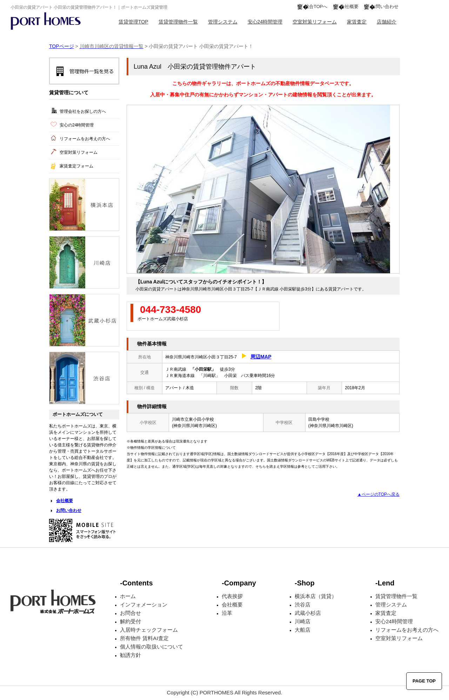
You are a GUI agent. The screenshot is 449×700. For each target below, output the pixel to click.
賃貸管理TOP (133, 22)
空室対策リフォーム (315, 22)
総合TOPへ (316, 6)
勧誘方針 (130, 655)
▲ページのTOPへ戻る (378, 494)
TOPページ (61, 46)
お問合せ (130, 613)
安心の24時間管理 (77, 125)
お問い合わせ (384, 6)
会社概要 (349, 6)
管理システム (222, 22)
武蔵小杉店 (308, 613)
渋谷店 (302, 605)
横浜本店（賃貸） (316, 596)
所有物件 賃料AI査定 (144, 638)
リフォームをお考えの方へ (85, 138)
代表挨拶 (232, 596)
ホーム (128, 596)
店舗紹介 (386, 22)
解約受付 (130, 621)
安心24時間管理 (265, 22)
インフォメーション (143, 605)
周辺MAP (260, 356)
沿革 (227, 613)
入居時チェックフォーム (149, 630)
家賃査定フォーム (76, 166)
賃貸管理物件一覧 (178, 22)
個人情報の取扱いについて (151, 647)
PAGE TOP (424, 681)
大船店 (302, 630)
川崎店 (302, 621)
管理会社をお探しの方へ (83, 111)
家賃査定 (357, 22)
